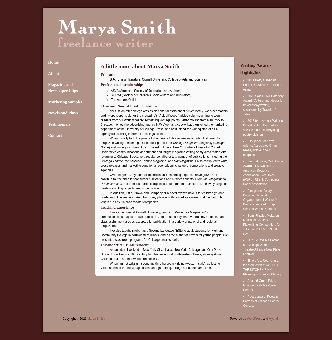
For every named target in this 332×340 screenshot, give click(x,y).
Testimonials (59, 124)
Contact (55, 135)
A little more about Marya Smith (140, 66)
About (53, 73)
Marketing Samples (65, 102)
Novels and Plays (63, 113)
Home (53, 62)
